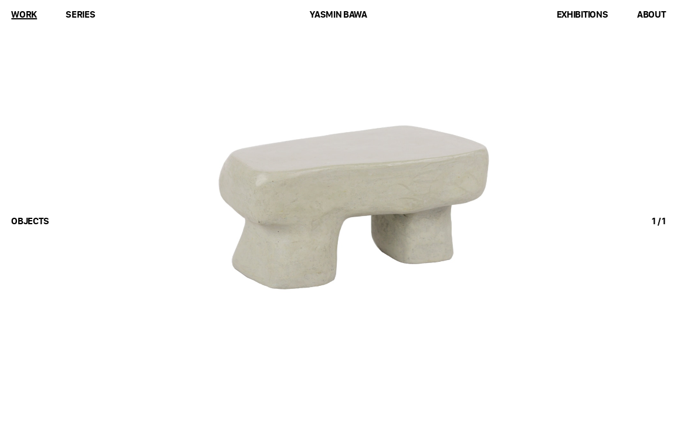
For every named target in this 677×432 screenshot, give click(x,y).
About (651, 14)
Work (24, 14)
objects (30, 221)
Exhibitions (582, 14)
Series (80, 14)
